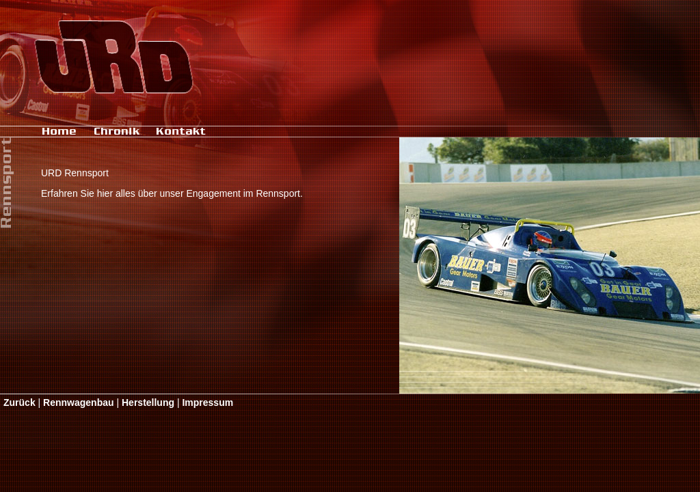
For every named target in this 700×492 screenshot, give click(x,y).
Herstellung (148, 402)
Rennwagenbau (78, 402)
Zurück (19, 402)
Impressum (207, 402)
